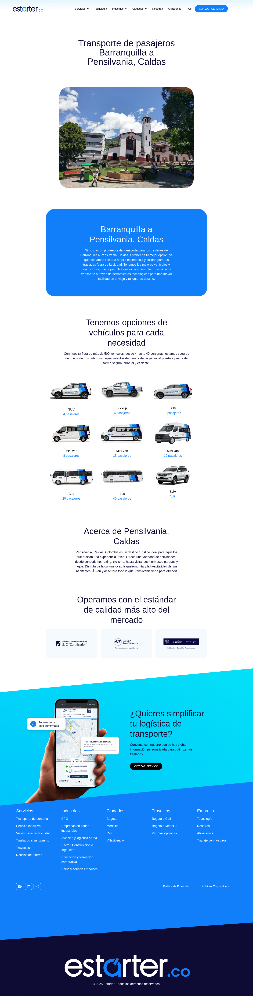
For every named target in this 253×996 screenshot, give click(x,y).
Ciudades (139, 9)
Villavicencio (115, 840)
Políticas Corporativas (215, 886)
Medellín (112, 826)
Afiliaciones (174, 8)
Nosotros (157, 8)
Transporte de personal (32, 818)
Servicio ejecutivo (28, 826)
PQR (189, 8)
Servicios (82, 9)
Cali (109, 833)
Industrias (119, 9)
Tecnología (100, 8)
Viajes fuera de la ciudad (33, 833)
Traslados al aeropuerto (32, 840)
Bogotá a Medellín (164, 826)
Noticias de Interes (29, 855)
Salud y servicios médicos (79, 869)
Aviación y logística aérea (79, 838)
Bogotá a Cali (161, 818)
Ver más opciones (164, 833)
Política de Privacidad (176, 886)
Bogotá (112, 818)
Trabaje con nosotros (211, 840)
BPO (64, 818)
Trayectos (23, 848)
